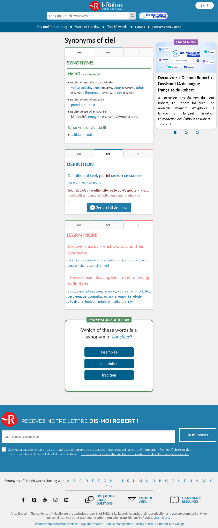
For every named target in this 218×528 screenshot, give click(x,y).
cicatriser (111, 260)
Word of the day (86, 26)
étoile (137, 296)
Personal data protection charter (55, 524)
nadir (115, 301)
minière (104, 301)
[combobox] (88, 16)
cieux (117, 87)
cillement (102, 265)
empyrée (95, 116)
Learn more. (162, 518)
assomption (85, 291)
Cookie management (120, 524)
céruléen (74, 296)
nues (118, 92)
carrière (131, 291)
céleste (143, 291)
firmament (93, 92)
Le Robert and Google (170, 524)
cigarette (86, 265)
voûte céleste (81, 87)
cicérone (127, 260)
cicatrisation (92, 260)
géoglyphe (75, 301)
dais (90, 134)
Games (139, 26)
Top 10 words (116, 26)
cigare (72, 265)
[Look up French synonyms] (132, 16)
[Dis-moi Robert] (153, 16)
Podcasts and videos (167, 26)
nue (123, 301)
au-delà (89, 105)
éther (140, 87)
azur (96, 87)
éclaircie (110, 296)
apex (71, 291)
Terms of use (144, 524)
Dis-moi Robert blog (51, 26)
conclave (121, 337)
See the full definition (112, 207)
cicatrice (74, 260)
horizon (90, 301)
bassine (109, 291)
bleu (120, 291)
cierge (140, 260)
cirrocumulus (92, 296)
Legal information (91, 524)
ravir (131, 301)
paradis (76, 105)
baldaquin (77, 134)
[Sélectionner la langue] (204, 5)
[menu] (4, 5)
